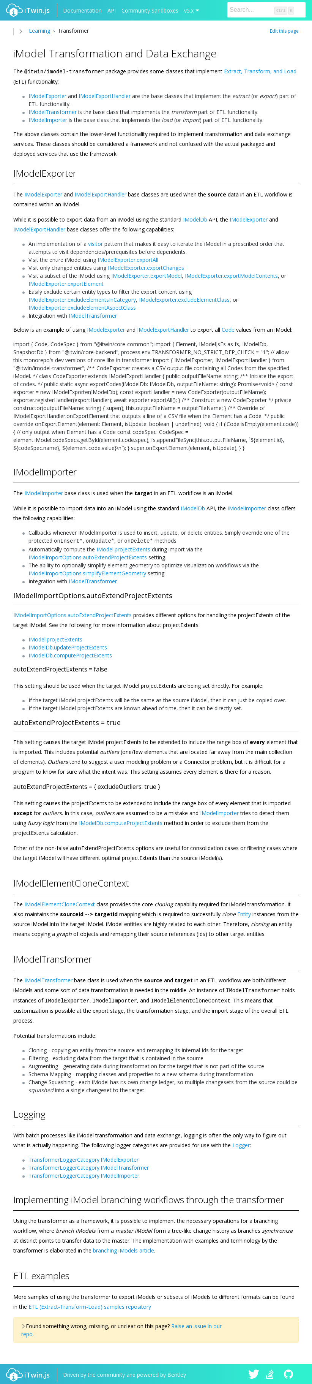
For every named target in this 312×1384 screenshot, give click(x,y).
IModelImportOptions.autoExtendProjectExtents (87, 556)
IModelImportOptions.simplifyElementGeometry (87, 572)
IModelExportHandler (105, 95)
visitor (95, 243)
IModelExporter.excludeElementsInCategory (82, 299)
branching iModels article (123, 1248)
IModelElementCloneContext (59, 903)
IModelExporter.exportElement (66, 283)
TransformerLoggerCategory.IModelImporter (83, 1173)
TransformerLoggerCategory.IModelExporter (83, 1157)
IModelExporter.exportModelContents (231, 275)
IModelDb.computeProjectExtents (70, 654)
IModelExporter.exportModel (146, 275)
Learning (39, 30)
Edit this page (284, 31)
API (111, 10)
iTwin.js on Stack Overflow (271, 1373)
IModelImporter (47, 119)
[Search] (266, 9)
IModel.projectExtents (123, 548)
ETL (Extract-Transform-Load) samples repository (89, 1304)
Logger (241, 1143)
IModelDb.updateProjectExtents (67, 646)
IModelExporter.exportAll (128, 259)
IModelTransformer (52, 111)
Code (228, 329)
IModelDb (195, 219)
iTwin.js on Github (289, 1373)
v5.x (189, 10)
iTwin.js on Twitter (254, 1373)
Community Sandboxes (149, 10)
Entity (244, 913)
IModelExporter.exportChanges (146, 267)
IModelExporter (47, 95)
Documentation (82, 10)
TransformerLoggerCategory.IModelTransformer (88, 1165)
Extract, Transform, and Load (260, 71)
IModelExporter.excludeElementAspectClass (82, 307)
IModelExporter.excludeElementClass (184, 299)
